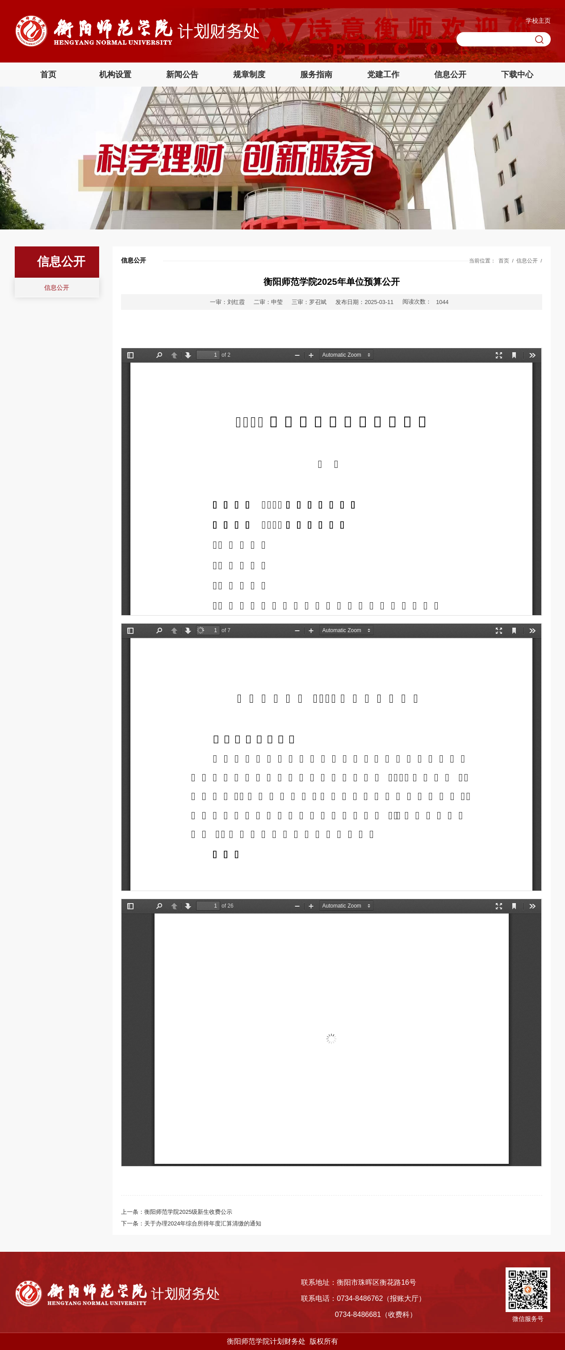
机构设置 (115, 74)
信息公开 (450, 74)
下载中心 (517, 74)
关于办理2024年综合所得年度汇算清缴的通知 (202, 1224)
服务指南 (316, 74)
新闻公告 (182, 74)
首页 (48, 74)
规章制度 (249, 74)
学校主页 (538, 20)
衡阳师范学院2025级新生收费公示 (188, 1212)
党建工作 (383, 74)
